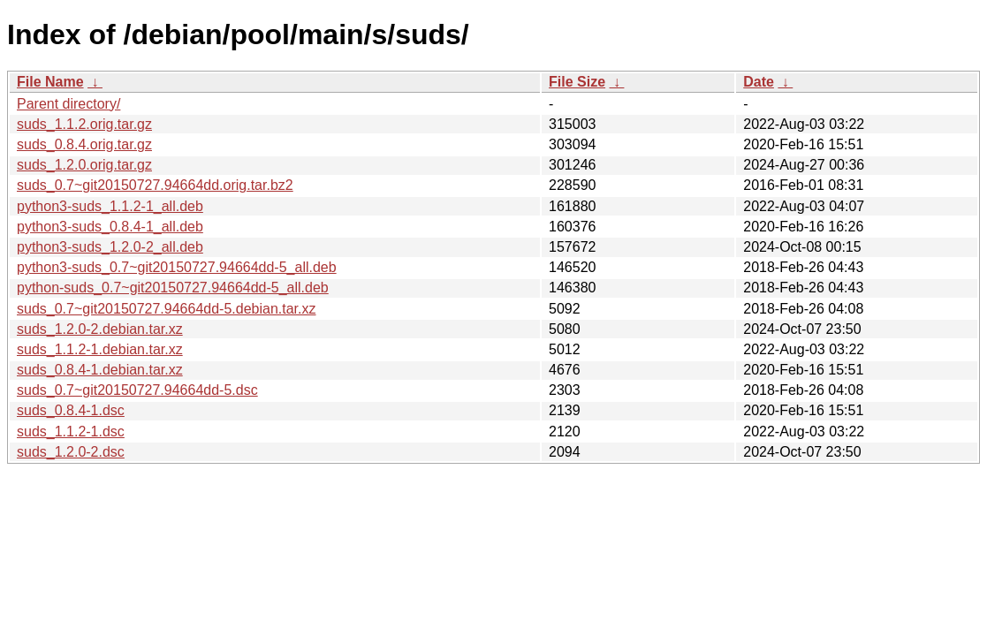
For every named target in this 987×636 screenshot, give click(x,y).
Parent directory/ (68, 103)
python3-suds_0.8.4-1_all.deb (110, 226)
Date (758, 81)
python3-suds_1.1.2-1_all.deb (110, 206)
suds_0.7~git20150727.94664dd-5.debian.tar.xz (166, 308)
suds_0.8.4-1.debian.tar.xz (100, 369)
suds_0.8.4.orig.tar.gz (84, 144)
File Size (577, 81)
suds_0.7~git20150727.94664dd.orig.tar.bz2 (155, 185)
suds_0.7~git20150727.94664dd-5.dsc (137, 390)
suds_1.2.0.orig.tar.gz (84, 164)
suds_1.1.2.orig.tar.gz (84, 124)
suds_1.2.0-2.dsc (71, 451)
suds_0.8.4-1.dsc (71, 410)
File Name (50, 81)
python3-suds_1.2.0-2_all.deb (110, 246)
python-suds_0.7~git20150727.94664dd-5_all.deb (173, 287)
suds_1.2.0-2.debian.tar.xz (100, 329)
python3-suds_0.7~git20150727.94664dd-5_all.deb (177, 267)
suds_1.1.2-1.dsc (71, 431)
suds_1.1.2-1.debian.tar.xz (100, 349)
